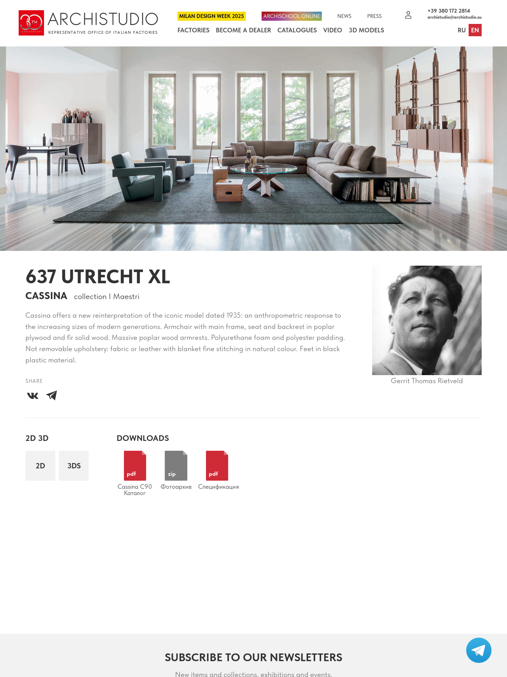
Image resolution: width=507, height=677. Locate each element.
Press (374, 16)
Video (332, 30)
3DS (74, 465)
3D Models (366, 30)
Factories (193, 30)
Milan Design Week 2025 (211, 16)
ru (462, 30)
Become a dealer (243, 30)
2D (40, 465)
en (475, 30)
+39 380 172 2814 (448, 11)
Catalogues (297, 30)
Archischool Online (291, 16)
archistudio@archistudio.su (454, 17)
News (344, 16)
